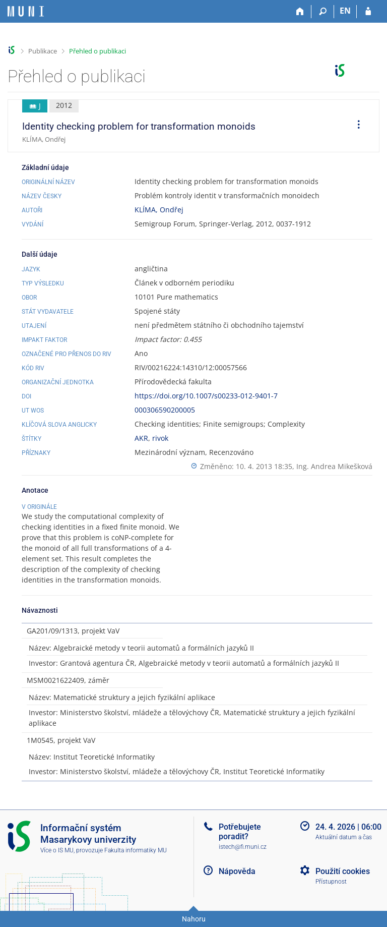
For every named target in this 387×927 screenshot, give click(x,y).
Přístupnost (331, 881)
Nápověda (237, 871)
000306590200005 (165, 410)
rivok (160, 438)
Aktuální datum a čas (343, 837)
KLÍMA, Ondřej (159, 209)
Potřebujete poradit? (240, 831)
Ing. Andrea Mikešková (334, 466)
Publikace (42, 50)
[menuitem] (355, 126)
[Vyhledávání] (322, 11)
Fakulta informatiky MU (135, 850)
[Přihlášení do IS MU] (368, 11)
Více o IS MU (57, 850)
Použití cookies (342, 871)
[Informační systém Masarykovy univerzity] (26, 11)
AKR (141, 438)
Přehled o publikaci (97, 50)
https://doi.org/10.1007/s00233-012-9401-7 (206, 395)
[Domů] (300, 11)
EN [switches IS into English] (345, 10)
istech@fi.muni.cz (243, 846)
